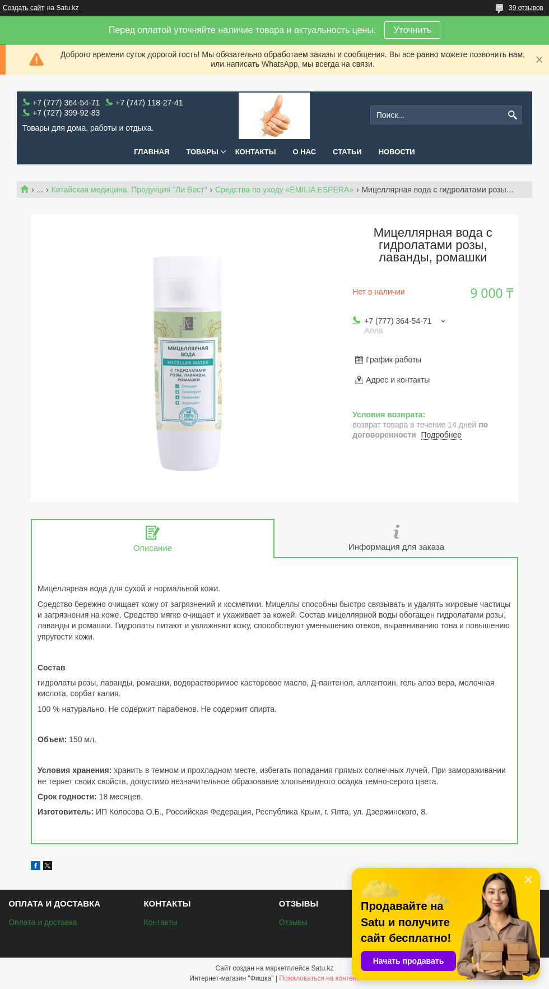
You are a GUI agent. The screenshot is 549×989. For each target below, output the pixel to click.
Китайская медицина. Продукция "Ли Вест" (129, 189)
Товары (202, 152)
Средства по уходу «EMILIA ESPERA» (284, 189)
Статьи (347, 152)
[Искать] (512, 115)
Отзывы (293, 922)
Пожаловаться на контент (319, 978)
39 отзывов (526, 8)
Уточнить (412, 30)
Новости (397, 152)
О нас (305, 152)
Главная (151, 152)
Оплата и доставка (42, 922)
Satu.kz (322, 968)
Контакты (255, 152)
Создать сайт (23, 8)
